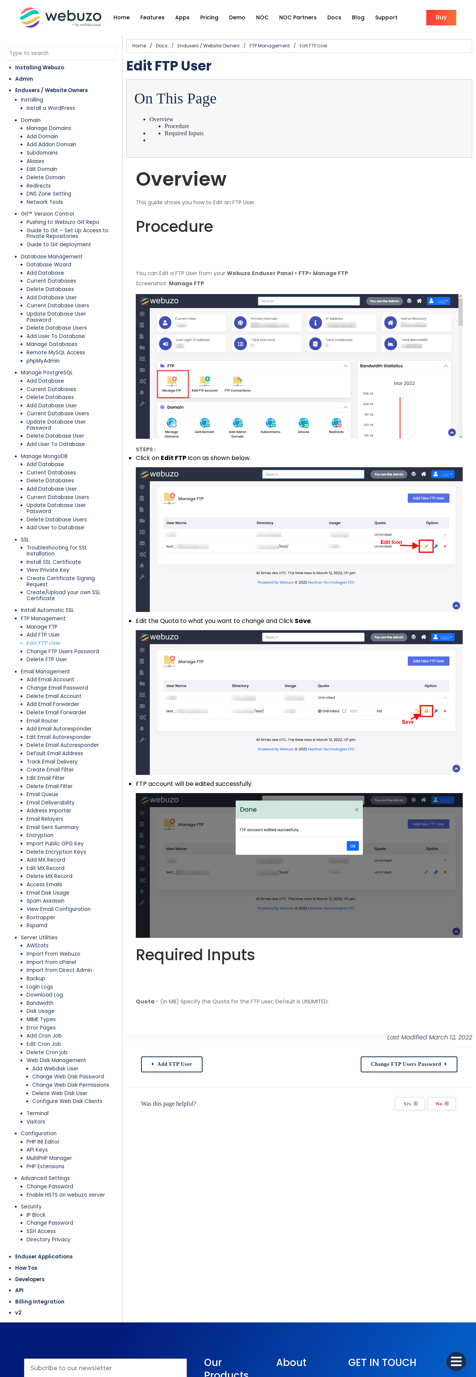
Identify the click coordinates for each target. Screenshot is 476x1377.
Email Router (42, 720)
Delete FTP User (47, 659)
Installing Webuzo (39, 67)
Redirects (39, 185)
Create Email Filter (50, 769)
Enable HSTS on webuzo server (66, 1195)
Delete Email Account (54, 696)
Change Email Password (57, 688)
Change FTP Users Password (63, 651)
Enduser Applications (44, 1256)
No (442, 1103)
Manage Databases (52, 344)
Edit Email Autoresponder (59, 737)
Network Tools (45, 202)
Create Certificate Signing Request (61, 581)
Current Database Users (58, 305)
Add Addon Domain (51, 144)
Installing (32, 99)
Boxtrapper (41, 917)
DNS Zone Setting (49, 193)
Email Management (45, 671)
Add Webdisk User (55, 1068)
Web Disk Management (56, 1060)
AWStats (38, 945)
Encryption (40, 835)
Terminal (38, 1113)
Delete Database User (55, 436)
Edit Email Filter (46, 778)
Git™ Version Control (47, 214)
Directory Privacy (49, 1239)
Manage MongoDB (44, 456)
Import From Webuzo (53, 954)
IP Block (36, 1215)
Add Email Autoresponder (59, 728)
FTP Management (43, 618)
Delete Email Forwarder (56, 712)
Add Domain (42, 136)
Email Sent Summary (53, 827)
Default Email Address (55, 753)
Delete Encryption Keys (56, 852)
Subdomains (42, 152)
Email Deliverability (51, 802)
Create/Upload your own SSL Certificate (64, 595)
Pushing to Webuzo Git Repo (63, 222)
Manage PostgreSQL (47, 372)
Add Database (45, 273)
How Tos (26, 1268)
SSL (25, 539)
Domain (31, 120)
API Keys (37, 1149)
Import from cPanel (51, 962)
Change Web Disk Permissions (70, 1085)
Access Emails (44, 884)
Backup (36, 978)
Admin (24, 79)
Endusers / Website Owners (51, 90)
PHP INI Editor (43, 1141)
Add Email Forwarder (53, 704)
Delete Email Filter (50, 786)
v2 (18, 1312)
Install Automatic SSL (47, 610)
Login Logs (40, 987)
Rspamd (37, 925)
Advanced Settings (45, 1178)
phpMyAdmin (43, 361)
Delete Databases (50, 289)
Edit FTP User (44, 643)
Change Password (50, 1186)
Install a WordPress (51, 108)
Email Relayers (45, 819)
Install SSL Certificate (54, 562)
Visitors (36, 1121)
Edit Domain (42, 169)
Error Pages (41, 1027)
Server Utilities (39, 937)
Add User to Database (55, 527)
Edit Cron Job (44, 1044)
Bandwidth (40, 1003)
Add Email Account (50, 679)
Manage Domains (49, 128)
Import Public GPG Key (55, 843)
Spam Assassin (45, 900)
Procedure (177, 126)
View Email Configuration (59, 909)
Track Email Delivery (52, 761)
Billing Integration (39, 1301)
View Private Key (48, 570)
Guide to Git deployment (59, 244)
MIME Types (41, 1019)
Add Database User (52, 297)
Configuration (39, 1133)
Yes (411, 1103)
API (19, 1290)
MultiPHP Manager (49, 1158)
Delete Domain (46, 177)
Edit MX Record (45, 868)
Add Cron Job (44, 1035)
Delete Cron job (47, 1052)
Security (31, 1206)
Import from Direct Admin (59, 970)
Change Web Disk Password (68, 1076)
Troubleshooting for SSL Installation (57, 550)
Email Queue (42, 794)
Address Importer (49, 810)
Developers (30, 1279)
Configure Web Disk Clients (67, 1101)
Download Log (45, 994)
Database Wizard (49, 264)
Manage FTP (42, 627)
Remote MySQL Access (56, 352)
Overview (161, 119)
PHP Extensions (45, 1166)
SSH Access (41, 1231)
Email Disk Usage (48, 893)
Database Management (52, 256)
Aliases (35, 161)
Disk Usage (41, 1011)
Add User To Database (56, 336)
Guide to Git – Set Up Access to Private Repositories (67, 233)
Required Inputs (184, 133)
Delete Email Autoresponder (63, 745)
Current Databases (51, 281)
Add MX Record (46, 860)
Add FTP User (43, 634)
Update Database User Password (56, 317)
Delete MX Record (49, 876)
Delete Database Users (57, 328)
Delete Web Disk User (60, 1093)
